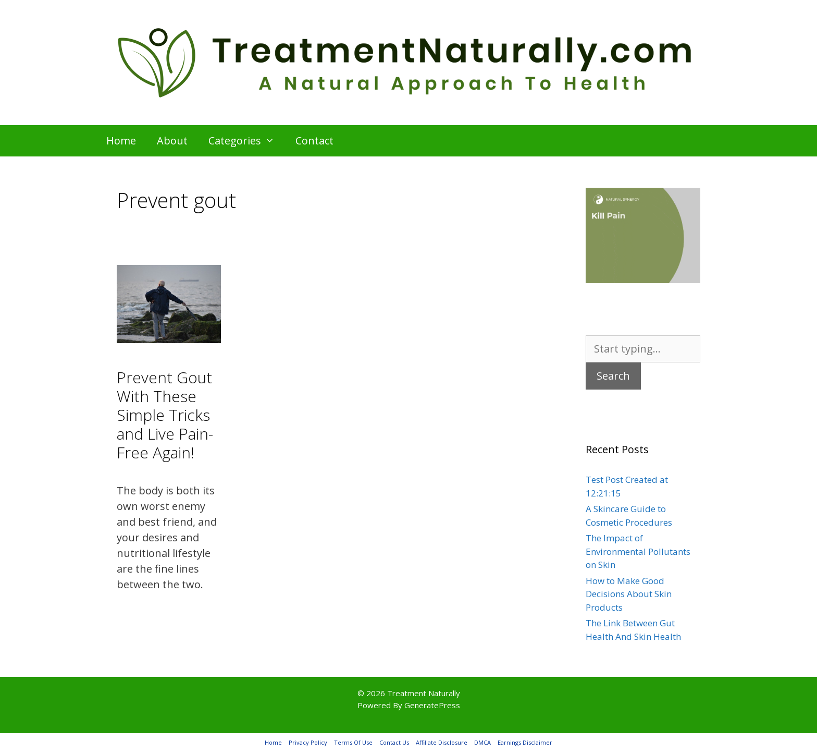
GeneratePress (432, 705)
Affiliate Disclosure (441, 742)
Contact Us (394, 742)
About (172, 141)
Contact (314, 141)
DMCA (482, 742)
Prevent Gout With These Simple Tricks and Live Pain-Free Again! (165, 415)
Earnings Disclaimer (525, 742)
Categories (246, 140)
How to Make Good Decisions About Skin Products (629, 594)
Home (121, 141)
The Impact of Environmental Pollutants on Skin (638, 551)
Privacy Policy (308, 742)
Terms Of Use (353, 742)
